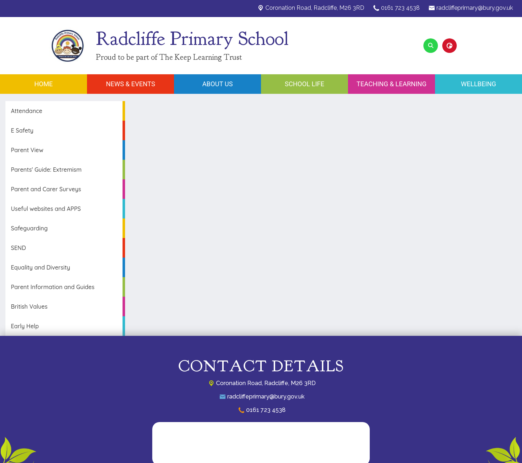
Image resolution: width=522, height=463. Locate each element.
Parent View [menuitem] (27, 150)
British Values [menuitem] (29, 306)
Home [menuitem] (43, 84)
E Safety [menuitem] (22, 130)
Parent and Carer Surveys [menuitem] (46, 189)
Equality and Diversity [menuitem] (40, 267)
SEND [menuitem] (18, 247)
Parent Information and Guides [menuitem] (53, 287)
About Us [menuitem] (217, 84)
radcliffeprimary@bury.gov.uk (474, 7)
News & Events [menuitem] (130, 84)
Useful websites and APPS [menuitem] (46, 208)
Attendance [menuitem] (26, 110)
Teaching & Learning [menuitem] (392, 84)
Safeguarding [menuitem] (29, 228)
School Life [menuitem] (304, 84)
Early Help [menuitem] (25, 326)
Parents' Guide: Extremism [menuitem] (46, 169)
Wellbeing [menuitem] (478, 84)
